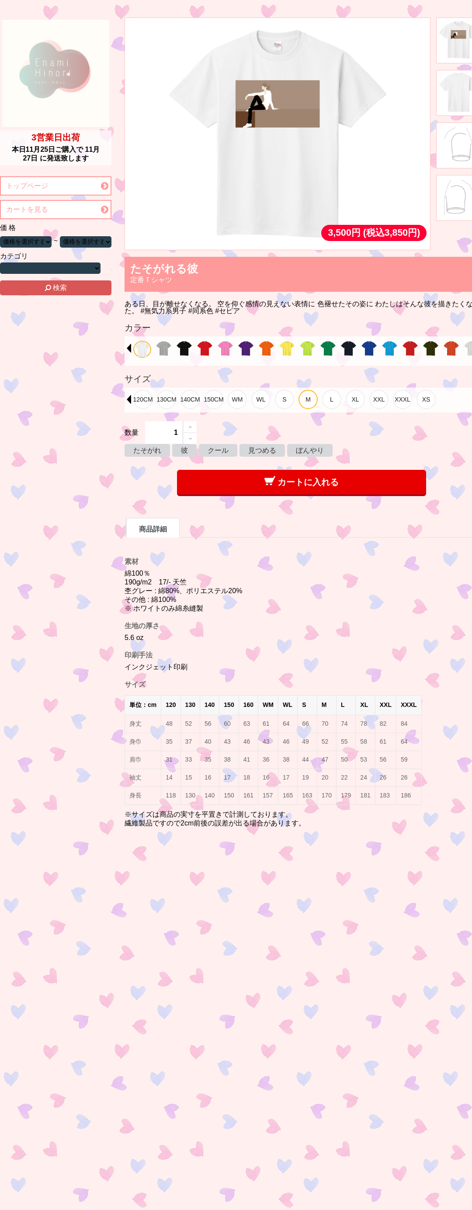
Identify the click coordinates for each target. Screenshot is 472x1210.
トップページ (27, 185)
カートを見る (27, 209)
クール (218, 450)
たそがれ (147, 450)
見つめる (262, 450)
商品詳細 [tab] (153, 529)
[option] (142, 349)
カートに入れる (301, 481)
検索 (56, 287)
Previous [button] (129, 348)
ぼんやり (310, 450)
